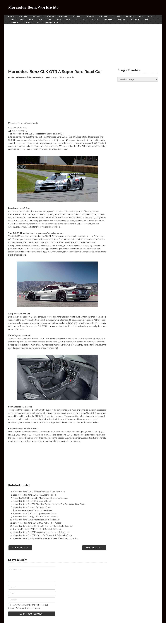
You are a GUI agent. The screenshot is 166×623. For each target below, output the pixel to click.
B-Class (36, 16)
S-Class (76, 16)
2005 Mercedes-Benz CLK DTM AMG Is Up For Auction (37, 523)
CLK (22, 20)
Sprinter (108, 20)
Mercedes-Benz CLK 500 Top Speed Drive (31, 507)
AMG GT (121, 20)
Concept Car (51, 23)
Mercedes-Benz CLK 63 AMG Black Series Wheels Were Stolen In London (45, 538)
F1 (38, 23)
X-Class (116, 16)
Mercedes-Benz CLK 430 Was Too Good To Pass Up (36, 517)
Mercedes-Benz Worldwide (33, 7)
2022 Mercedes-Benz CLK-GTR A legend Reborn (34, 495)
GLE (59, 20)
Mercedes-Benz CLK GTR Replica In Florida (32, 501)
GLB (40, 20)
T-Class (130, 16)
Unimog (15, 23)
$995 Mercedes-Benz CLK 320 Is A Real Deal (32, 510)
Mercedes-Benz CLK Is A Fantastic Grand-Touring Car (36, 520)
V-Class (103, 16)
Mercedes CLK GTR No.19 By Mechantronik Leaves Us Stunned (40, 498)
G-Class (90, 16)
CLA (141, 16)
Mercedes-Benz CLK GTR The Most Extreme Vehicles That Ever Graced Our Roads (49, 504)
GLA (31, 20)
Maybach (135, 20)
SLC (85, 20)
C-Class (50, 16)
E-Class (63, 16)
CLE (150, 16)
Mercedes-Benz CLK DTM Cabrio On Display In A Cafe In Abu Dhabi (42, 535)
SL (77, 20)
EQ (146, 20)
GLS (68, 20)
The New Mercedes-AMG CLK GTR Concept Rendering (37, 529)
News (11, 16)
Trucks (28, 23)
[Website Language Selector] (137, 79)
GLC (50, 20)
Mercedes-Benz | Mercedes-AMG (27, 77)
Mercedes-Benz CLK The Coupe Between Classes (35, 513)
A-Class (23, 16)
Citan (95, 20)
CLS (12, 20)
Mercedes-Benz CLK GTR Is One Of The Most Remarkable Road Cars (43, 526)
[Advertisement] (83, 44)
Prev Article (20, 548)
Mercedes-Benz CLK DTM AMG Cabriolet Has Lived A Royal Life (41, 532)
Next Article (94, 548)
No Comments (67, 77)
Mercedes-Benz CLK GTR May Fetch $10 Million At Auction (39, 492)
